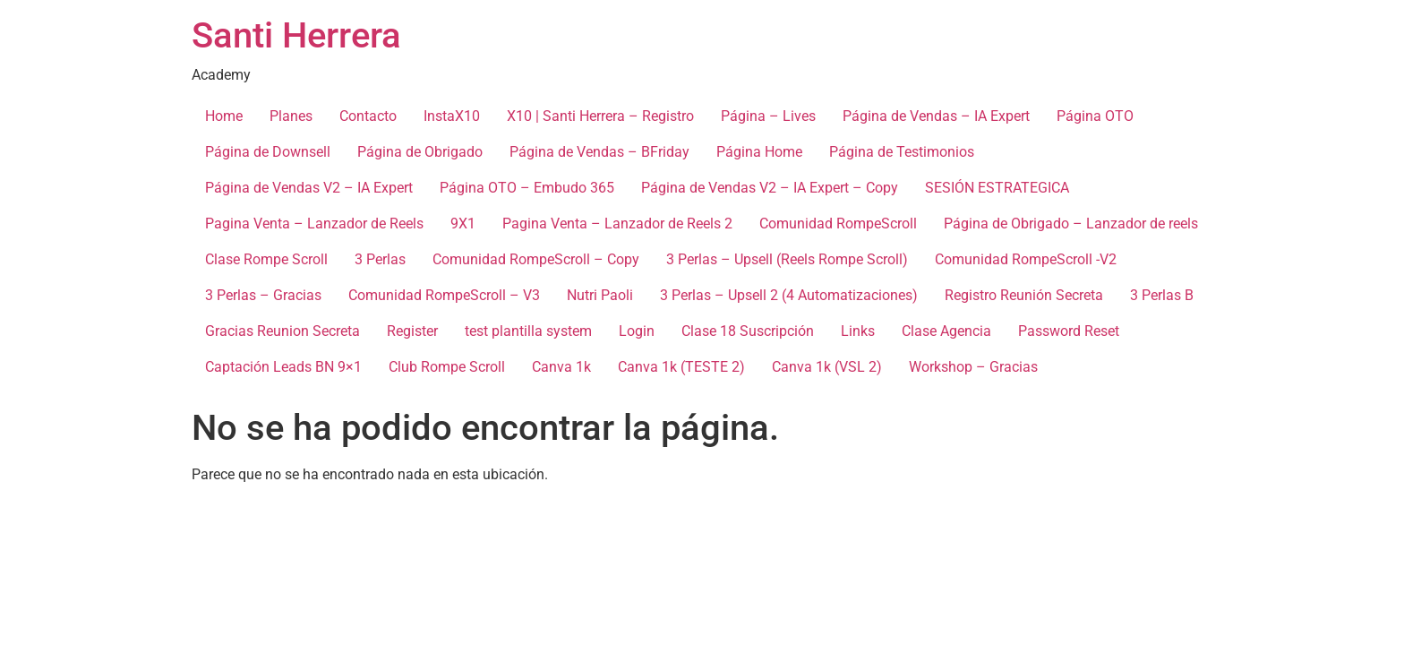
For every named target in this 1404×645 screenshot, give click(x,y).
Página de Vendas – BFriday (599, 151)
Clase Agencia (946, 331)
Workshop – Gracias (973, 366)
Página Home (759, 151)
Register (412, 331)
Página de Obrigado (420, 151)
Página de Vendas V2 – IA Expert (309, 187)
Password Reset (1068, 331)
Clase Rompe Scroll (266, 259)
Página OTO (1095, 116)
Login (637, 331)
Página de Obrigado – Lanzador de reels (1071, 223)
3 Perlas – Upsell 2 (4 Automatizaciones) (789, 295)
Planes (291, 116)
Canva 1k (561, 366)
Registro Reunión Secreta (1024, 295)
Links (858, 331)
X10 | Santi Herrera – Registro (600, 116)
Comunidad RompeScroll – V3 (444, 295)
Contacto (368, 116)
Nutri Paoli (600, 295)
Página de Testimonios (901, 151)
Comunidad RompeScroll (838, 223)
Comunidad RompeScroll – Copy (535, 259)
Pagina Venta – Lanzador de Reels (314, 223)
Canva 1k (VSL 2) (827, 366)
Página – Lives (768, 116)
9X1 (462, 223)
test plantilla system (528, 331)
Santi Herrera (296, 35)
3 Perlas (380, 259)
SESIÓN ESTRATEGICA (997, 187)
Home (224, 116)
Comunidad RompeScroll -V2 (1026, 259)
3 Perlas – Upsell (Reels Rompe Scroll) (787, 259)
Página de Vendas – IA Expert (936, 116)
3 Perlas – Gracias (263, 295)
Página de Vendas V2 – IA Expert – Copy (769, 187)
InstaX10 (452, 116)
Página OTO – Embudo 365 (527, 187)
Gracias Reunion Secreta (282, 331)
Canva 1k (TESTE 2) (681, 366)
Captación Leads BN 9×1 (283, 366)
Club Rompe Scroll (447, 366)
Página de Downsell (267, 151)
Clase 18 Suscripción (747, 331)
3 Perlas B (1162, 295)
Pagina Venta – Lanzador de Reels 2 (617, 223)
